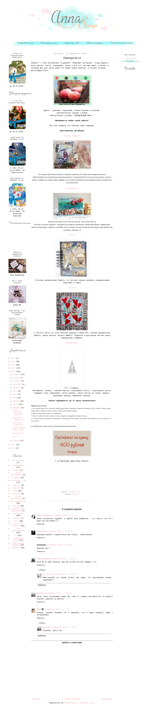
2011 (13, 448)
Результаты (18, 514)
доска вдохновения (16, 474)
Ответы (42, 570)
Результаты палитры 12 (18, 419)
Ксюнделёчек (72, 343)
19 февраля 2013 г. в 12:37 (57, 609)
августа (17, 388)
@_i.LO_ (46, 574)
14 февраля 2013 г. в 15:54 (63, 574)
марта (16, 404)
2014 (13, 368)
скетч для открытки (17, 525)
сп (16, 535)
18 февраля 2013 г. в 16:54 (58, 593)
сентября (17, 384)
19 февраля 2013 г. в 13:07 (64, 627)
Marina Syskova (44, 515)
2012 (13, 445)
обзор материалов (16, 497)
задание (15, 478)
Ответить (41, 524)
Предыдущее (107, 699)
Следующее (36, 699)
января (16, 441)
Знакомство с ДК (18, 480)
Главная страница (71, 699)
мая (15, 398)
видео (16, 470)
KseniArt (41, 593)
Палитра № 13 (18, 433)
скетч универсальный (18, 530)
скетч (15, 521)
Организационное (18, 501)
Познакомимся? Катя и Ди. (18, 429)
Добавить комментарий (72, 643)
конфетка (16, 485)
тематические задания (18, 544)
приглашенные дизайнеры (18, 510)
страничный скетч (18, 539)
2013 (13, 372)
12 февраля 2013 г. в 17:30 (64, 515)
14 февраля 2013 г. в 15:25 (63, 559)
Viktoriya (41, 531)
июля (15, 391)
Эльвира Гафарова (72, 136)
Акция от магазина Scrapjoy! (17, 412)
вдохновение (18, 465)
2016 (13, 362)
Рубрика (16, 518)
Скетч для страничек (17, 424)
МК (16, 491)
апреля (16, 401)
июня (15, 394)
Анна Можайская (72, 188)
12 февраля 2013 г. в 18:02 (59, 531)
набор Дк (16, 494)
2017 (13, 358)
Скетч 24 (16, 436)
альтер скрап (18, 460)
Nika (72, 235)
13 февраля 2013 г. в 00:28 (59, 545)
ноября (16, 378)
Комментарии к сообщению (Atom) (80, 703)
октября (17, 381)
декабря (17, 374)
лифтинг (16, 488)
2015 (13, 365)
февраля (17, 408)
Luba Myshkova (43, 559)
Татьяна (72, 288)
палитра (76, 494)
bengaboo (16, 548)
